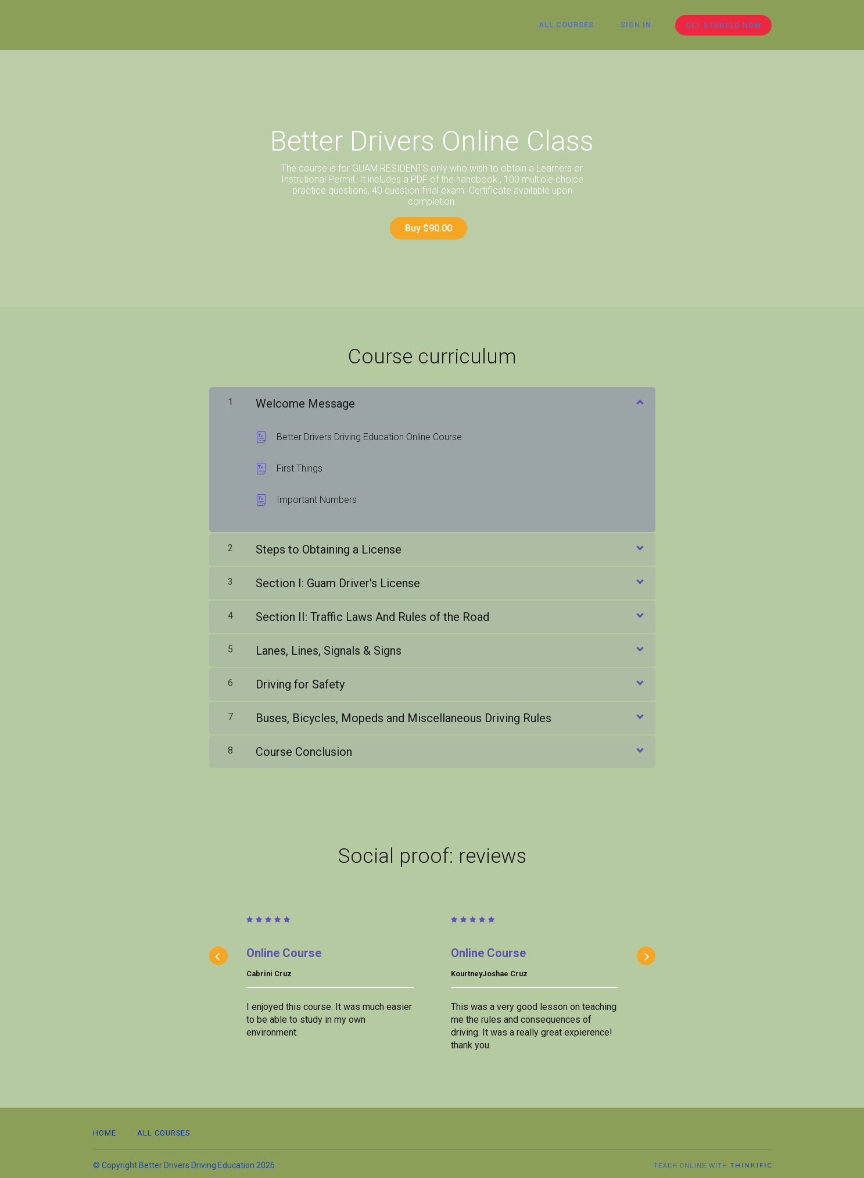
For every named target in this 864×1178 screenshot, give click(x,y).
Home (104, 1130)
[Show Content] (639, 399)
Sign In (638, 25)
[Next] (646, 953)
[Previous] (218, 953)
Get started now (723, 25)
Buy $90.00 (427, 228)
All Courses (575, 25)
